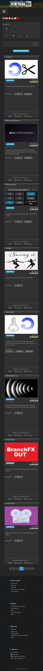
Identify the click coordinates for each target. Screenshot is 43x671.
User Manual (15, 608)
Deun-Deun (35, 143)
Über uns (13, 629)
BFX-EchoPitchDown (13, 121)
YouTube (14, 654)
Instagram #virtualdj (18, 656)
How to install (29, 116)
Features (13, 587)
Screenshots (14, 591)
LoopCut (9, 57)
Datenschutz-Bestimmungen (19, 635)
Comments (19, 116)
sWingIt (8, 248)
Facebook (14, 652)
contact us (14, 631)
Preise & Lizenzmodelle (18, 589)
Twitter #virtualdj (17, 658)
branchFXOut (10, 440)
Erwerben (13, 585)
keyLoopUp (10, 312)
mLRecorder (10, 503)
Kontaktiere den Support (18, 606)
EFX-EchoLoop (11, 184)
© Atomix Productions (21, 669)
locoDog (35, 80)
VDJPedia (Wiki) (16, 612)
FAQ (12, 610)
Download (14, 583)
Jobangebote (15, 633)
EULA (12, 637)
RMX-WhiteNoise (12, 376)
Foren (12, 614)
